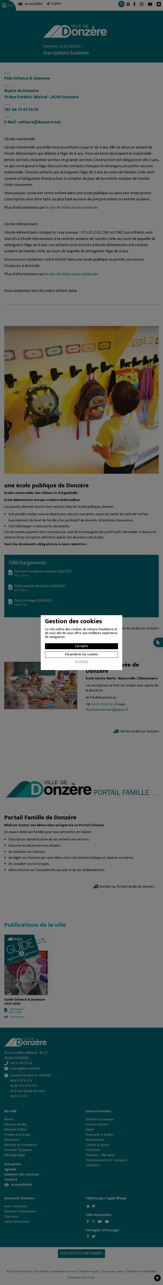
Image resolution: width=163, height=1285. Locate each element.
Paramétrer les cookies (81, 654)
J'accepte (81, 646)
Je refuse (81, 662)
